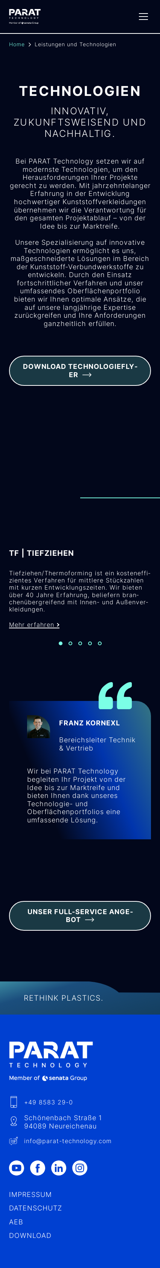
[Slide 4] (90, 643)
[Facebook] (40, 1167)
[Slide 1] (60, 643)
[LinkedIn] (61, 1167)
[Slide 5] (100, 643)
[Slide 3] (80, 643)
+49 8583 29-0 (48, 1102)
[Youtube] (19, 1167)
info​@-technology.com (68, 1141)
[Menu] (143, 16)
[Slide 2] (70, 643)
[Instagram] (82, 1167)
